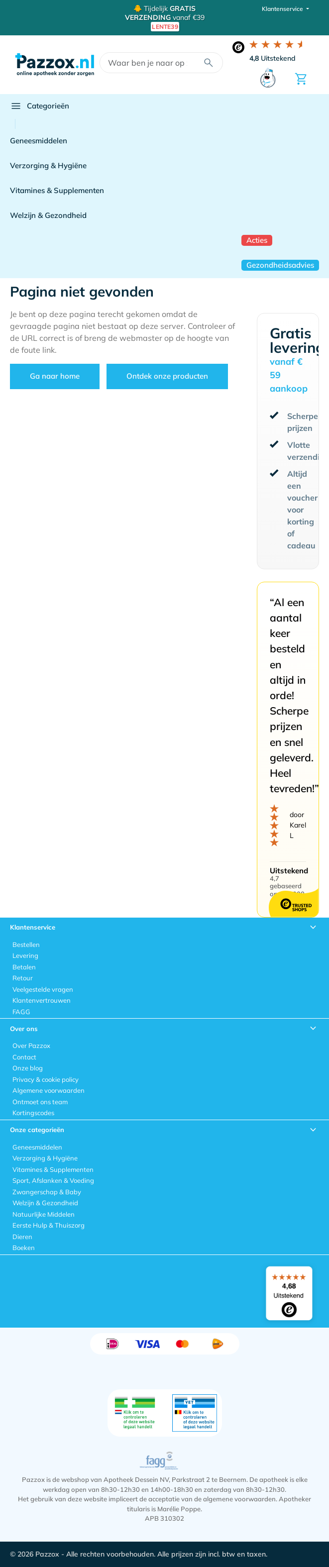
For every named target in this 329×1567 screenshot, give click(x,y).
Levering (25, 955)
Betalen (24, 967)
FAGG (21, 1012)
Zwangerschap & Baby (46, 1192)
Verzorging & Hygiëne (48, 165)
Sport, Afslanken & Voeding (53, 1180)
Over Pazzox (31, 1045)
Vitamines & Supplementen (57, 190)
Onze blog (27, 1068)
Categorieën (39, 106)
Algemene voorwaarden (48, 1090)
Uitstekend (272, 58)
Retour (22, 978)
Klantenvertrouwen (41, 1000)
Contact (24, 1057)
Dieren (22, 1237)
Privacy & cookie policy (45, 1079)
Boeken (23, 1248)
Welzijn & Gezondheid (48, 215)
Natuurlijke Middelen (43, 1214)
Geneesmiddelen (38, 140)
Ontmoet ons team (40, 1102)
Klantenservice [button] (283, 8)
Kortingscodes (33, 1113)
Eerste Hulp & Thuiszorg (48, 1225)
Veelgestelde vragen (42, 989)
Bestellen (26, 944)
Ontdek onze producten (167, 376)
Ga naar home (55, 376)
